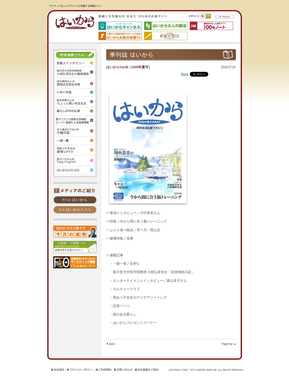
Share (185, 74)
